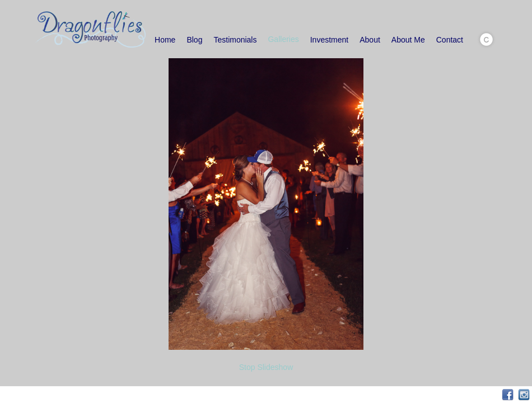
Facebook (508, 395)
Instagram (524, 395)
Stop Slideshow (266, 367)
